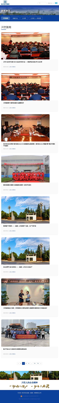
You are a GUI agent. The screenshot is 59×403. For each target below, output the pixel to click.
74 (34, 363)
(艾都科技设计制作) (35, 399)
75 (38, 363)
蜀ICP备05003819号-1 (24, 399)
